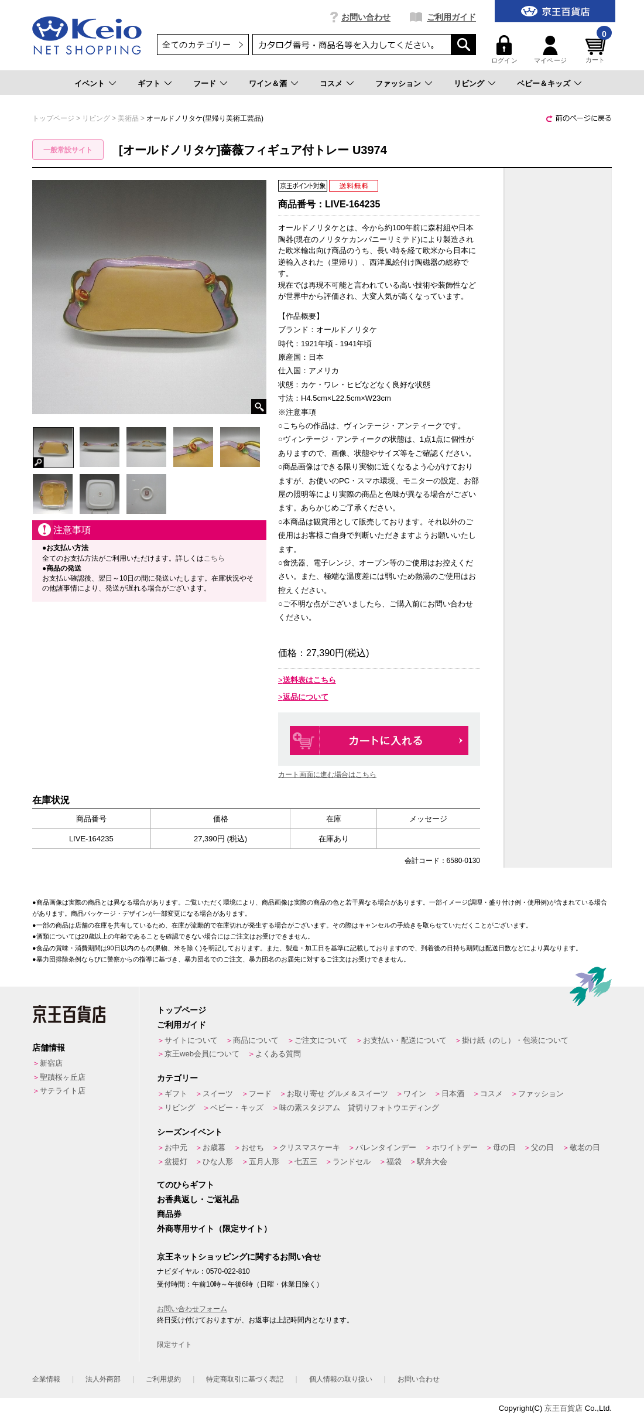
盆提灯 (176, 1161)
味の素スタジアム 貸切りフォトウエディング (359, 1107)
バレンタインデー (385, 1147)
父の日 (542, 1147)
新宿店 (51, 1063)
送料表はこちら (309, 680)
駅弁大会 (432, 1161)
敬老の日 (585, 1147)
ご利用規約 (163, 1379)
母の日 (504, 1147)
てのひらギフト (185, 1184)
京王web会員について (202, 1053)
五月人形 (264, 1161)
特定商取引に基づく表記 (244, 1379)
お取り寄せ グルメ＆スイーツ (337, 1093)
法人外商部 (103, 1379)
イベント (89, 83)
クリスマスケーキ (309, 1147)
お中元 (176, 1147)
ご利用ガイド (451, 17)
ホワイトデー (455, 1147)
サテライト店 (62, 1090)
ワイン (414, 1093)
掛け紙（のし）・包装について (515, 1040)
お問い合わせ (365, 17)
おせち (252, 1147)
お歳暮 (214, 1147)
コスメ (331, 83)
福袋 (394, 1161)
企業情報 (46, 1379)
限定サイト (174, 1344)
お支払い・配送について (405, 1040)
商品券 (169, 1214)
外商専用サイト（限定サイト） (214, 1228)
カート (597, 49)
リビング (469, 83)
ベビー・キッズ (236, 1107)
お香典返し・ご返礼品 (198, 1199)
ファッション (398, 83)
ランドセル (352, 1161)
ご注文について (321, 1040)
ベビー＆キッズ (543, 83)
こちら (214, 558)
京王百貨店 (563, 1408)
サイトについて (191, 1040)
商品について (256, 1040)
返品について (305, 697)
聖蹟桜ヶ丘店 (62, 1077)
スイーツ (218, 1093)
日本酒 (452, 1093)
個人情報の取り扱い (340, 1379)
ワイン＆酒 (268, 83)
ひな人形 (218, 1161)
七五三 (305, 1161)
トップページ (181, 1010)
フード (204, 83)
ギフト (149, 83)
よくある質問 (278, 1053)
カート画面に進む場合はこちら (327, 774)
